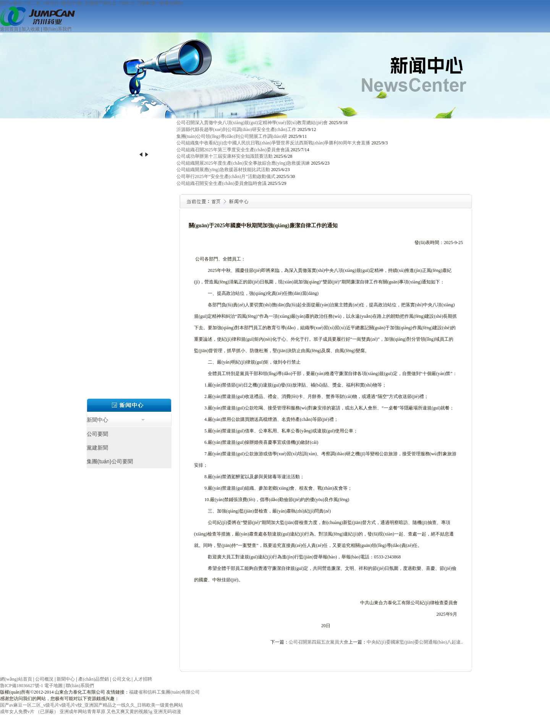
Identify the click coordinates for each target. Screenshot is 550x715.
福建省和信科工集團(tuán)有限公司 (164, 692)
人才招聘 (143, 679)
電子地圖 (53, 685)
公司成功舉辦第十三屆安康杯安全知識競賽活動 (224, 156)
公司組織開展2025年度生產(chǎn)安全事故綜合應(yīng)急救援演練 (243, 163)
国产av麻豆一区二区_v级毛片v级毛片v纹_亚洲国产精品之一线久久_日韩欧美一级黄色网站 (91, 3)
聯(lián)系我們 (57, 29)
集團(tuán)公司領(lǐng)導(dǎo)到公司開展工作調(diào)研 (232, 136)
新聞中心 (66, 679)
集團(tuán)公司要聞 (110, 461)
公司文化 (121, 679)
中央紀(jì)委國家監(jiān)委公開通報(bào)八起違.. (415, 642)
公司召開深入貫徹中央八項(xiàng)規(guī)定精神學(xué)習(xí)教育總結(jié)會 (252, 122)
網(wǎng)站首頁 (16, 679)
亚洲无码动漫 (167, 711)
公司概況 (44, 679)
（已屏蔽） (47, 711)
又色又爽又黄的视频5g (129, 711)
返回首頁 (9, 29)
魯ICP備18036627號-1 (21, 685)
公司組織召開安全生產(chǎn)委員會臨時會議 (221, 183)
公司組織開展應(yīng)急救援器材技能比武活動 (223, 169)
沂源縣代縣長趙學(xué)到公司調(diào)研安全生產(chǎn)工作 (236, 129)
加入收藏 (30, 29)
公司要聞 (97, 434)
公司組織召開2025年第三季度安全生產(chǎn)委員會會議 (233, 149)
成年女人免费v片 (17, 711)
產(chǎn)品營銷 (93, 679)
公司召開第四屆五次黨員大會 (318, 642)
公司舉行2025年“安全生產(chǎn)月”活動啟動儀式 (225, 176)
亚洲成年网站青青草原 (82, 711)
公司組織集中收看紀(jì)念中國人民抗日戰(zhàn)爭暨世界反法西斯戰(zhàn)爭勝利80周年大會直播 (273, 143)
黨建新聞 (97, 448)
